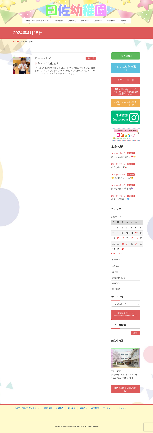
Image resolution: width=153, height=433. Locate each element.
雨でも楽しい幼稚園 (122, 188)
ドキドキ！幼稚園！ (47, 63)
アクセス (107, 408)
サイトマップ (120, 408)
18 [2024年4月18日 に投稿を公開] (132, 238)
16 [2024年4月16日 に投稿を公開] (123, 238)
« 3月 (113, 253)
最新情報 (48, 408)
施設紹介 (83, 408)
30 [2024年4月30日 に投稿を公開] (123, 249)
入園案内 (60, 408)
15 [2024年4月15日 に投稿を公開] (118, 238)
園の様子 (91, 58)
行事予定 (116, 283)
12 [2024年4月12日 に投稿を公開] (136, 233)
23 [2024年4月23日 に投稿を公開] (123, 244)
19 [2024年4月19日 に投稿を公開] (136, 238)
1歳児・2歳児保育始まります (27, 408)
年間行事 (95, 408)
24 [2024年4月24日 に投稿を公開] (127, 244)
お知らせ (130, 196)
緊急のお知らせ (118, 278)
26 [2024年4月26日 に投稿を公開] (136, 244)
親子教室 (116, 289)
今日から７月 (119, 167)
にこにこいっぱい (122, 178)
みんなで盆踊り (120, 199)
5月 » (119, 253)
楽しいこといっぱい (123, 157)
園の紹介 (71, 408)
